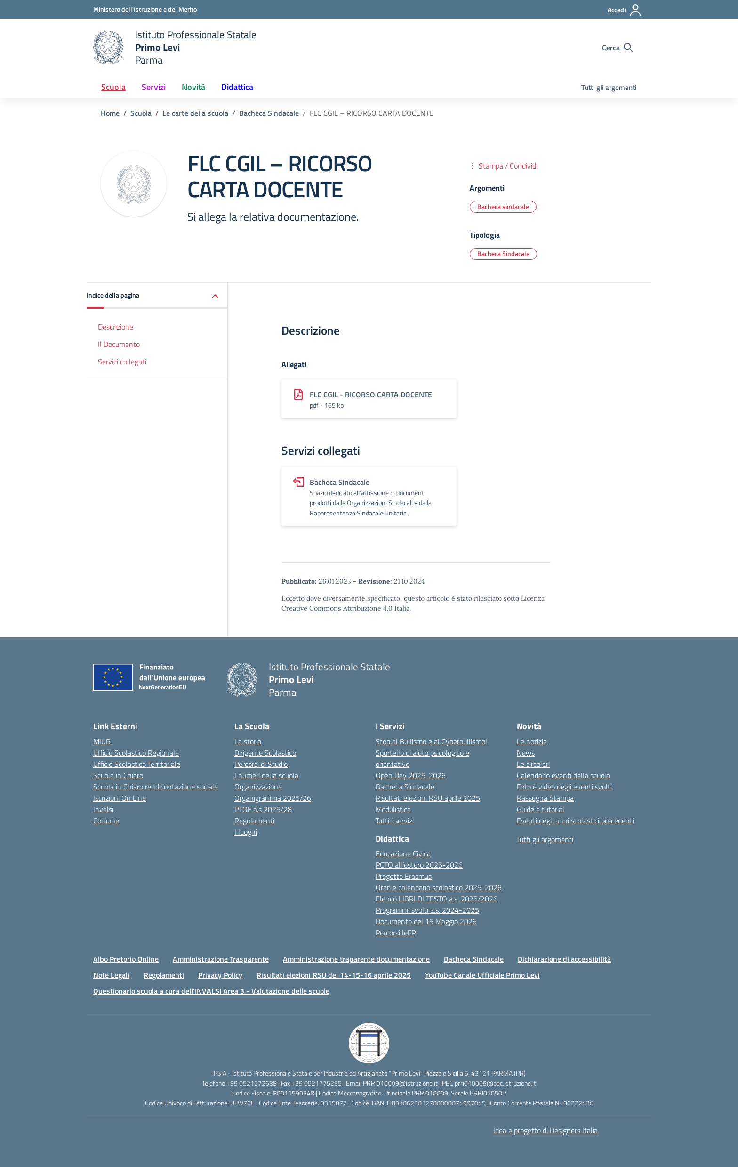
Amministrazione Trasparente (221, 959)
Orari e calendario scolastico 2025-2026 (439, 887)
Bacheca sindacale (503, 206)
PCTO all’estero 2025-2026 (419, 864)
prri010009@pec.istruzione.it (495, 1083)
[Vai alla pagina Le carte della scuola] (195, 113)
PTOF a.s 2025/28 (263, 809)
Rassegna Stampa (545, 798)
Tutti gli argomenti (609, 87)
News (526, 752)
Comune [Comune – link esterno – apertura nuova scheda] (106, 820)
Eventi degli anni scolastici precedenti (575, 820)
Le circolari (533, 764)
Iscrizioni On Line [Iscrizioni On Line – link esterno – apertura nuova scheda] (119, 798)
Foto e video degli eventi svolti (564, 786)
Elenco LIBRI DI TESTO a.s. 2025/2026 (436, 898)
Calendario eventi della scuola (563, 775)
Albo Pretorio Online (126, 959)
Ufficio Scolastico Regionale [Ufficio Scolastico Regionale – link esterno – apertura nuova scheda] (136, 752)
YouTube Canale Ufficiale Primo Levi (482, 975)
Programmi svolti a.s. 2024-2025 (427, 910)
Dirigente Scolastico (265, 752)
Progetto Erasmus (404, 876)
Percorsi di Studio (261, 764)
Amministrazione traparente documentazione (356, 959)
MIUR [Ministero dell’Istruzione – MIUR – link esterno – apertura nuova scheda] (102, 741)
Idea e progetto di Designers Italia (545, 1130)
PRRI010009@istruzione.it (400, 1083)
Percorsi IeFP (396, 932)
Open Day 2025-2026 (411, 775)
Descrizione (115, 326)
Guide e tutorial (540, 809)
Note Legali (111, 975)
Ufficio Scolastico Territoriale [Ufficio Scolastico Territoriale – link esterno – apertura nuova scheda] (136, 764)
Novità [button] (193, 86)
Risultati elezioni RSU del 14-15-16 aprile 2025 (334, 975)
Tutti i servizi (395, 820)
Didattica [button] (237, 86)
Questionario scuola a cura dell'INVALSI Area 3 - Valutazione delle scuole (211, 991)
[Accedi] (625, 10)
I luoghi (245, 831)
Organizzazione (258, 786)
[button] (157, 296)
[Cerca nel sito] (617, 47)
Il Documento (119, 344)
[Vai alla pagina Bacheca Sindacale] (269, 113)
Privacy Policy (220, 975)
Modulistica (393, 809)
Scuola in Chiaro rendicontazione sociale (155, 786)
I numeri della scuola (266, 775)
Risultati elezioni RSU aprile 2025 (428, 798)
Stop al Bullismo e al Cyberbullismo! (431, 741)
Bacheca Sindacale (405, 786)
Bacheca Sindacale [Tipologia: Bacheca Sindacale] (503, 253)
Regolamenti (254, 820)
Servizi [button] (154, 86)
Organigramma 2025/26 (272, 798)
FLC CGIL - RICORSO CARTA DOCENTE (371, 394)
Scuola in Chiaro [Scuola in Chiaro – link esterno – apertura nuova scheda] (118, 775)
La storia (247, 741)
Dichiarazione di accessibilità (564, 959)
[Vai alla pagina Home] (110, 113)
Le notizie (532, 741)
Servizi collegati (122, 361)
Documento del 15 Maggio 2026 (426, 921)
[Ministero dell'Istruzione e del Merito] (145, 9)
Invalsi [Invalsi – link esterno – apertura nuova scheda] (103, 809)
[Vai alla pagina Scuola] (141, 113)
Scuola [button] (113, 86)
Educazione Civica (403, 853)
